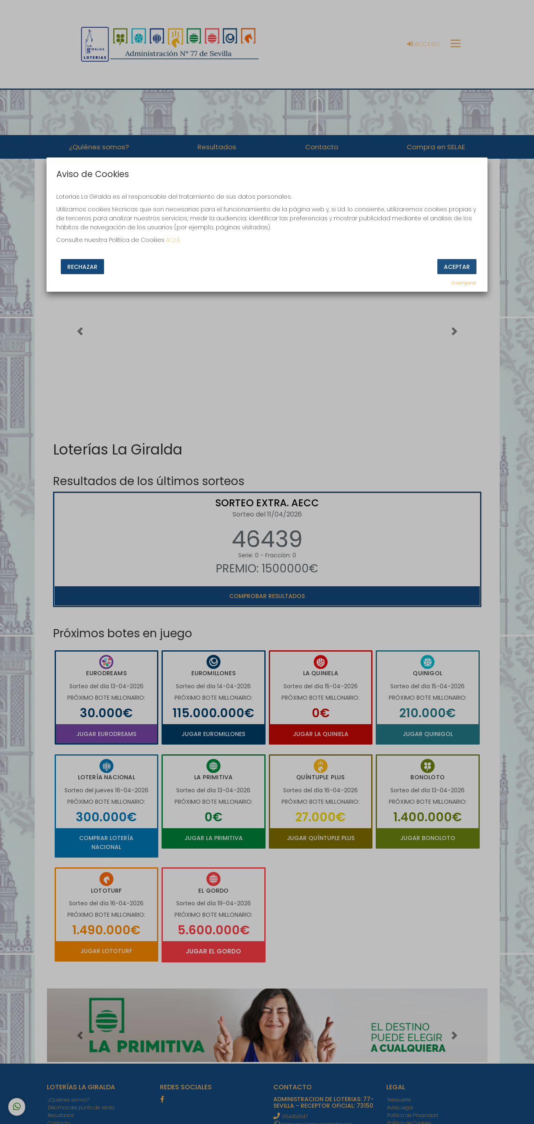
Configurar (464, 282)
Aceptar (457, 267)
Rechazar (82, 267)
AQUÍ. (173, 240)
